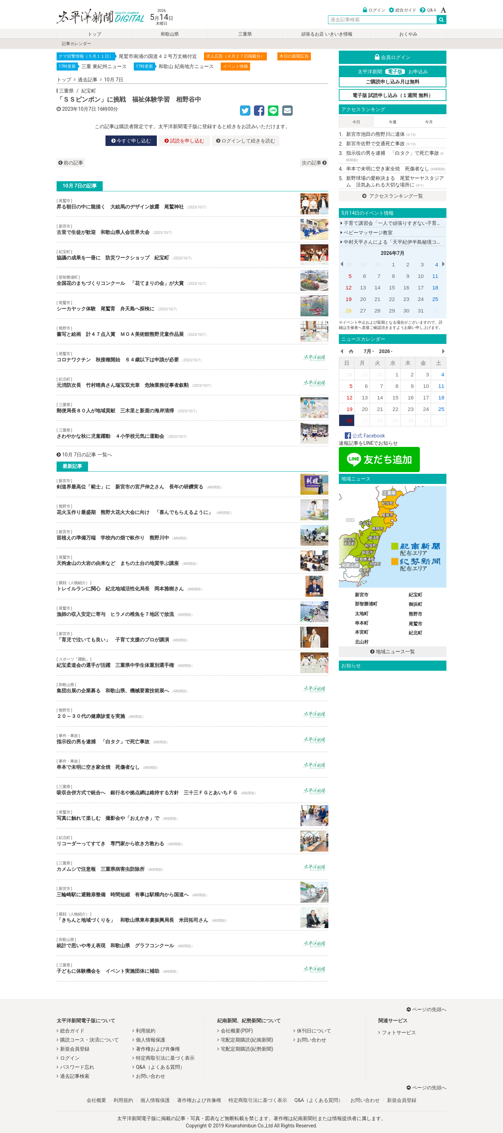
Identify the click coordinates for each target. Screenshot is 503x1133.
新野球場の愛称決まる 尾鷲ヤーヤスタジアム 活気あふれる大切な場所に (395, 181)
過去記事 (87, 79)
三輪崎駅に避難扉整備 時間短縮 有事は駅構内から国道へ (192, 892)
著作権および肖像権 (158, 1049)
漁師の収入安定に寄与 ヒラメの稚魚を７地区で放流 (192, 611)
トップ (94, 34)
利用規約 (145, 1030)
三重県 (245, 34)
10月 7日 (113, 79)
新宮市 (362, 594)
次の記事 (314, 162)
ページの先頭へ (426, 1009)
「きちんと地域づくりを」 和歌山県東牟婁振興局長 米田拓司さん (192, 917)
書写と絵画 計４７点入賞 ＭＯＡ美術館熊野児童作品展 (192, 331)
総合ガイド (402, 10)
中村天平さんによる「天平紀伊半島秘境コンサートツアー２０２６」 (418, 242)
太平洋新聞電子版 (95, 17)
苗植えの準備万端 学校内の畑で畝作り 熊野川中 (192, 535)
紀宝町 (88, 91)
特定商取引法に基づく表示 (165, 1058)
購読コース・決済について (89, 1040)
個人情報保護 (150, 1040)
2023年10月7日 (79, 109)
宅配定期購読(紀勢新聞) (247, 1049)
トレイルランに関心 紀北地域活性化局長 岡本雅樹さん (192, 586)
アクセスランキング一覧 (392, 196)
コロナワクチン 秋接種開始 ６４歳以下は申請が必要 (192, 356)
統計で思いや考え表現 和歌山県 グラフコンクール (192, 943)
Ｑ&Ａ (428, 10)
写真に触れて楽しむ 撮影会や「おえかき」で (192, 815)
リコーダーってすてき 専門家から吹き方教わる (192, 841)
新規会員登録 (74, 1049)
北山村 (362, 642)
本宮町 (362, 632)
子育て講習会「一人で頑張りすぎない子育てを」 (396, 223)
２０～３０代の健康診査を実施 (192, 713)
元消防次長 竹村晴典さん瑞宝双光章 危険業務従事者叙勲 (192, 382)
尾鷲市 (415, 623)
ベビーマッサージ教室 (366, 232)
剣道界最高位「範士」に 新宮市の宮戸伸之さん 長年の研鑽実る (192, 484)
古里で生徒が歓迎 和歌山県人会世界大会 (192, 229)
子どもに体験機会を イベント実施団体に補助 (192, 968)
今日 (356, 122)
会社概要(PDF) (237, 1030)
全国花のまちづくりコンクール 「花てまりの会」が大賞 (192, 280)
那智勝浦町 (366, 603)
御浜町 (415, 604)
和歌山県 (170, 34)
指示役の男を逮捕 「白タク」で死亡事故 (192, 739)
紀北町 (415, 632)
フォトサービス (399, 1032)
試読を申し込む (184, 141)
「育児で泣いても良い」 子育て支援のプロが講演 (192, 637)
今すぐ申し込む (131, 141)
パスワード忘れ (77, 1067)
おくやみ (408, 34)
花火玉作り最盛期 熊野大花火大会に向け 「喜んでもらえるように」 (192, 509)
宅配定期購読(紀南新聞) (247, 1040)
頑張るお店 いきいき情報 (326, 34)
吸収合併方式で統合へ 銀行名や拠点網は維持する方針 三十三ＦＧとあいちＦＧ (192, 790)
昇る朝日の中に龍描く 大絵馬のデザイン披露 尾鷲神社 (192, 203)
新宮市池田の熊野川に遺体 (381, 134)
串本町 (362, 623)
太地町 (362, 613)
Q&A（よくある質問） (160, 1067)
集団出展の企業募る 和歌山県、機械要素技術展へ (192, 688)
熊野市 (415, 614)
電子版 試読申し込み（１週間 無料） (392, 95)
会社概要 (96, 1100)
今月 (429, 122)
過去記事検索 (74, 1076)
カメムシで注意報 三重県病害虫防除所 (192, 866)
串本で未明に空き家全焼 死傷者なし (192, 764)
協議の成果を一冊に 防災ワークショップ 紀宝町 (192, 254)
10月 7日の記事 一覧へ (84, 454)
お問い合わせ (150, 1076)
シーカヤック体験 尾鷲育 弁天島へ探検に (192, 305)
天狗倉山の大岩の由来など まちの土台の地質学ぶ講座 (192, 560)
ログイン (374, 10)
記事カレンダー (76, 43)
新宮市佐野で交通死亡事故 (381, 143)
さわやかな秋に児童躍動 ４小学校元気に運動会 (192, 433)
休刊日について (314, 1030)
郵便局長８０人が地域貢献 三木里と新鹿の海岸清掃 (192, 407)
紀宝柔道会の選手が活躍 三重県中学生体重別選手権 (192, 662)
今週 (392, 122)
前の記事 (70, 162)
